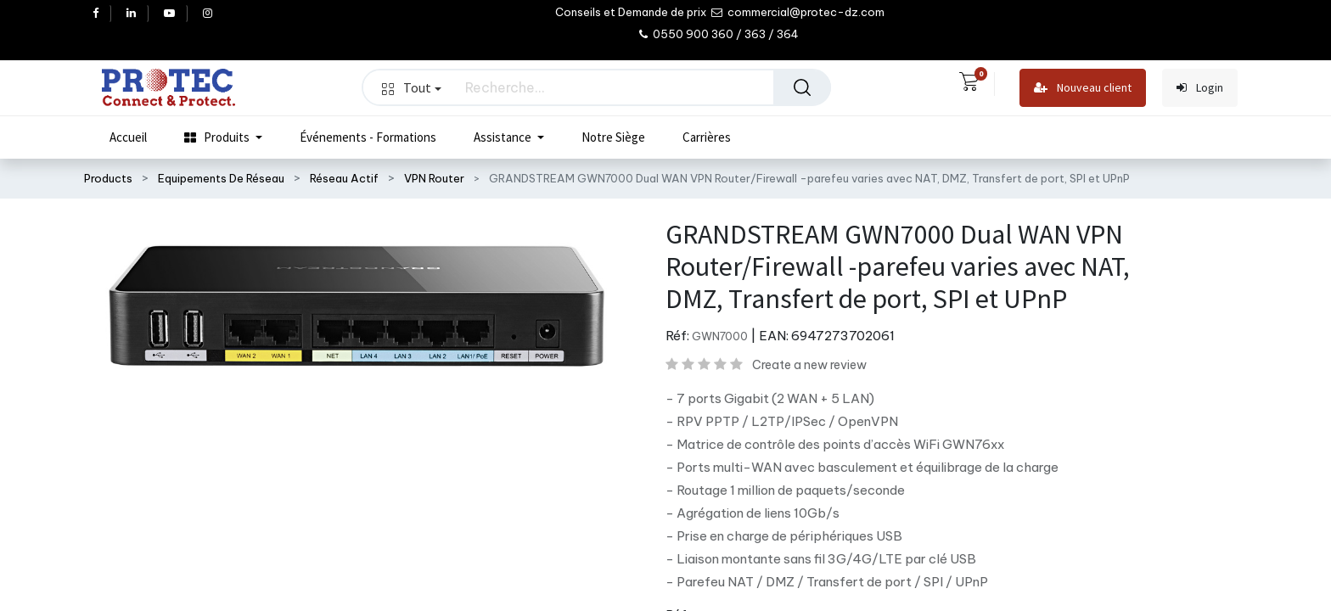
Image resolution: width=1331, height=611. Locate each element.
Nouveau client (1083, 88)
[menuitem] (128, 137)
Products (108, 178)
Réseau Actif (344, 178)
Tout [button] (411, 87)
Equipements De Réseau (221, 178)
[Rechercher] (802, 87)
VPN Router (434, 178)
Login (1200, 88)
